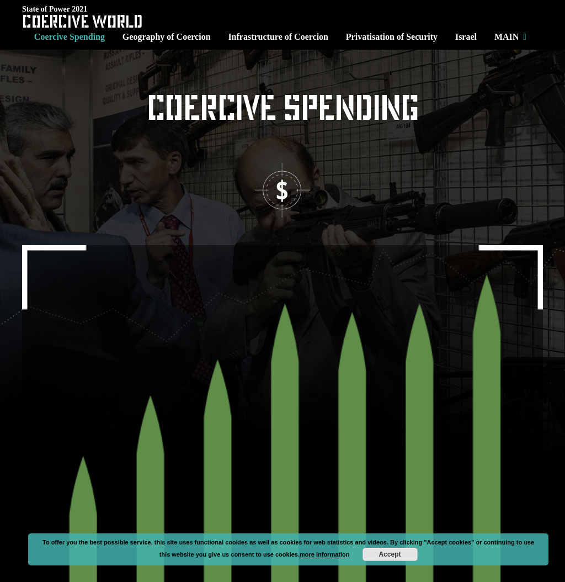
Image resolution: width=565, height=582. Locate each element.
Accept (390, 554)
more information (324, 554)
